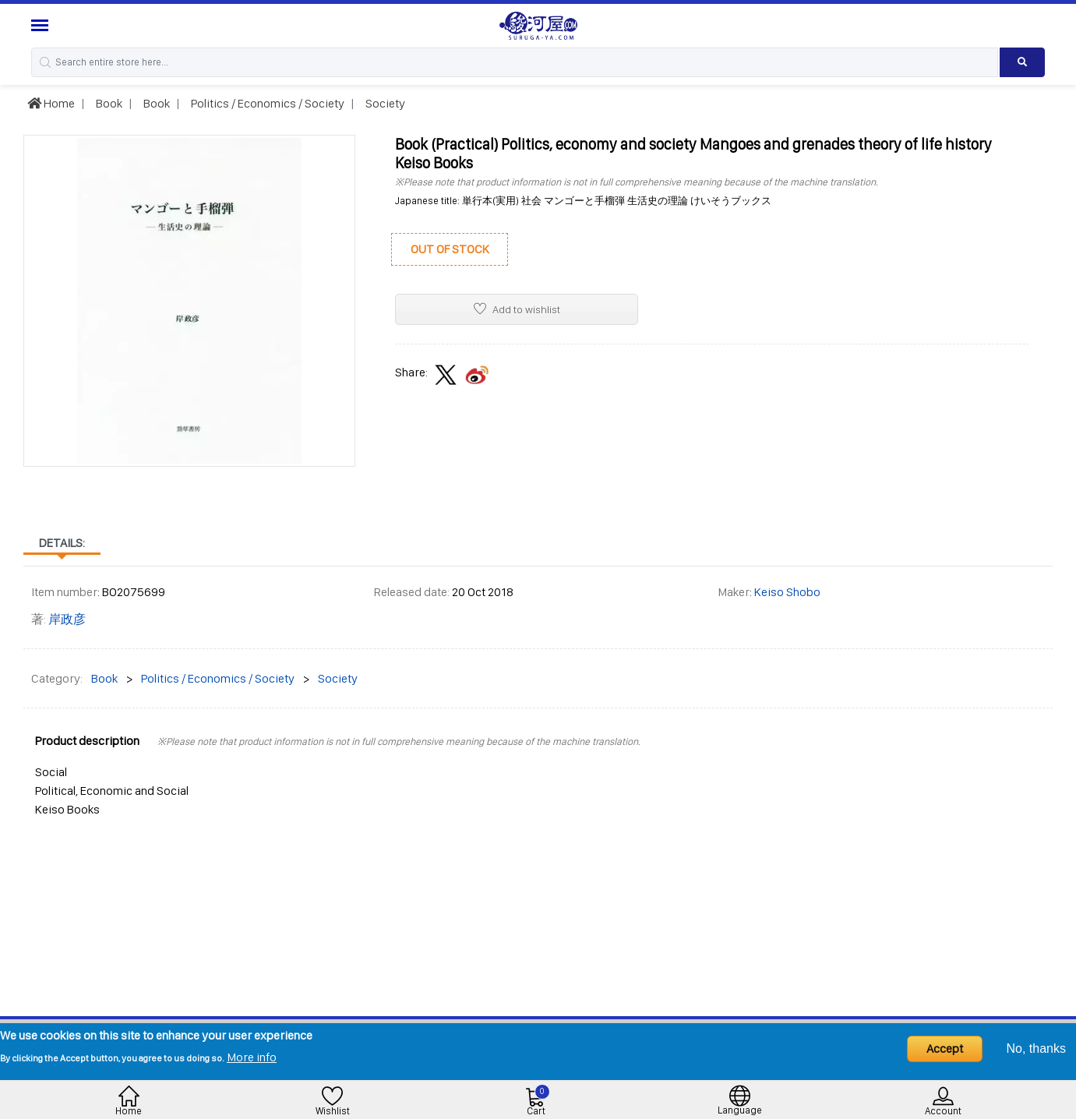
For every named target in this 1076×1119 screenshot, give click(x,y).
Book (107, 103)
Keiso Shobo (787, 591)
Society (384, 103)
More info (252, 1057)
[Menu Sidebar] (41, 25)
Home (51, 103)
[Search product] (1022, 62)
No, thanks (1036, 1048)
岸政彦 (67, 619)
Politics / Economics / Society (266, 103)
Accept (944, 1048)
